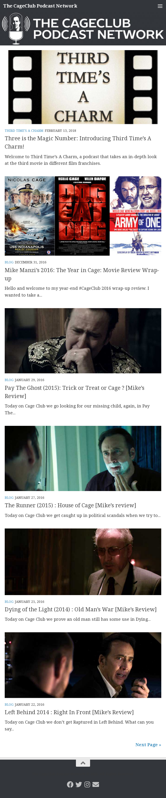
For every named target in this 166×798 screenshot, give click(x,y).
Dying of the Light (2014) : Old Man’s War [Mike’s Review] (81, 609)
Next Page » (148, 744)
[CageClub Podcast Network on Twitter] (78, 784)
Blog (9, 262)
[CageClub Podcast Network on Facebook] (70, 784)
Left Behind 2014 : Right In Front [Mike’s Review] (70, 712)
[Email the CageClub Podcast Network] (95, 784)
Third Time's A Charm (24, 131)
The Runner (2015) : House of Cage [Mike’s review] (71, 505)
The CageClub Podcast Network (41, 6)
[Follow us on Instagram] (87, 784)
